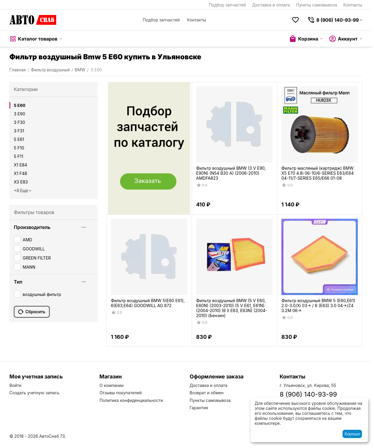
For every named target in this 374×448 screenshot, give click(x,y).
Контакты (352, 4)
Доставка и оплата (271, 4)
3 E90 (19, 113)
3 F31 (19, 130)
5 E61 (19, 139)
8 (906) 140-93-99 (308, 394)
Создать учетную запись (34, 392)
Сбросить (31, 312)
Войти (15, 385)
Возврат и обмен (207, 392)
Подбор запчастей (227, 4)
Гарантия (199, 407)
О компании (111, 385)
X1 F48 (20, 173)
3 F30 (19, 122)
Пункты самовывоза (316, 4)
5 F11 (18, 156)
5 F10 (19, 147)
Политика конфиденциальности (131, 400)
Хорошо (352, 433)
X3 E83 (21, 181)
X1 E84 (20, 164)
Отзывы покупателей (120, 392)
